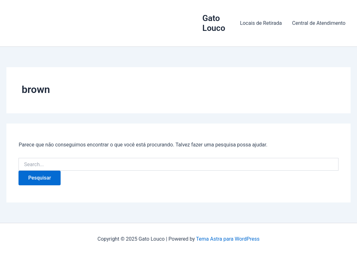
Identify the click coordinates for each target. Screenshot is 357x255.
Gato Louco (213, 23)
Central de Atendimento (319, 23)
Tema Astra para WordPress (228, 239)
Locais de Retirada (261, 23)
